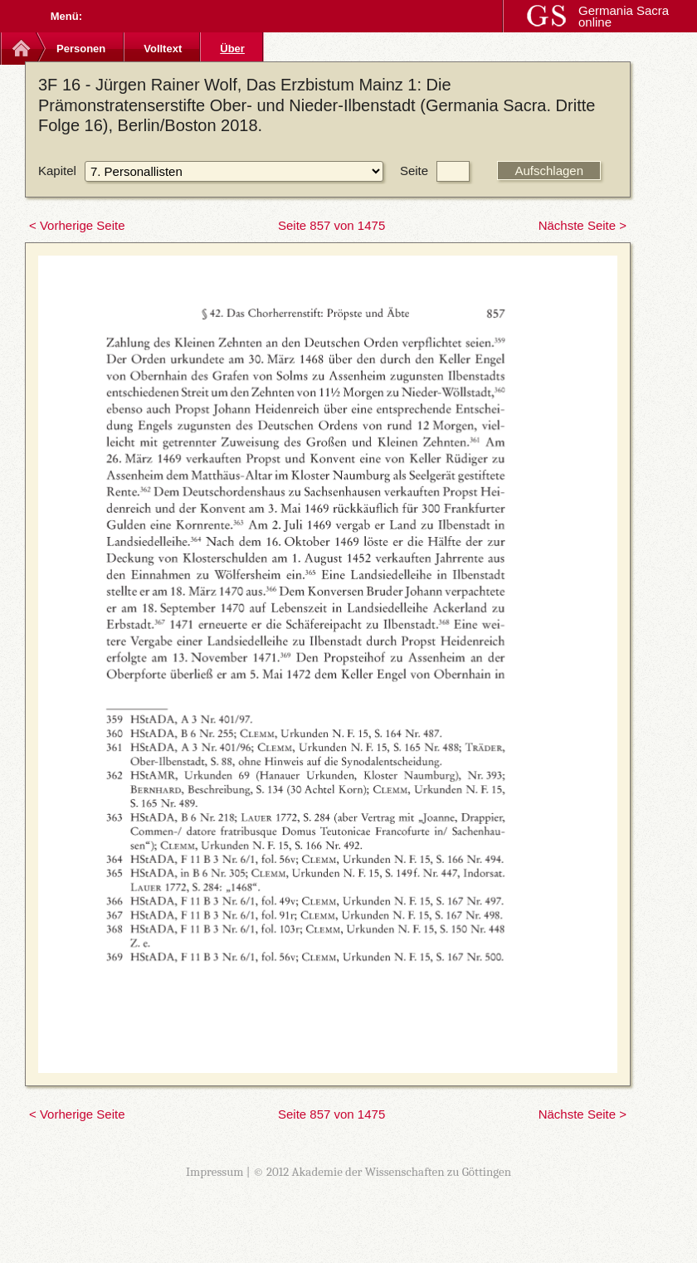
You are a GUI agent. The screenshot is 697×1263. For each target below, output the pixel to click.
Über (232, 48)
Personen (80, 48)
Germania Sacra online (623, 16)
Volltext (163, 48)
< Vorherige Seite (77, 225)
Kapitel (57, 170)
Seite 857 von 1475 (331, 225)
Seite (414, 170)
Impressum (215, 1171)
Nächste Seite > (582, 225)
